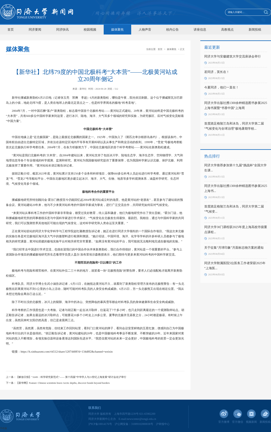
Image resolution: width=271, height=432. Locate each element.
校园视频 (90, 29)
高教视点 (227, 29)
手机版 (3, 428)
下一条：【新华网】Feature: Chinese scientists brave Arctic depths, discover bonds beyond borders (58, 382)
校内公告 (172, 29)
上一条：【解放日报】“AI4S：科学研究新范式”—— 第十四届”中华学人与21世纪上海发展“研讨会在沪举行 (66, 377)
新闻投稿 (255, 29)
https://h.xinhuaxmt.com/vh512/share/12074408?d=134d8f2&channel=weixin (67, 351)
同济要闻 (35, 29)
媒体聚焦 (117, 29)
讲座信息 (200, 29)
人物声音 (145, 29)
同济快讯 (62, 29)
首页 (10, 29)
